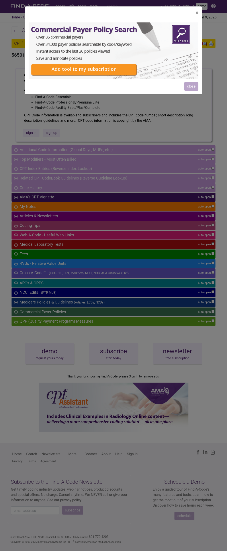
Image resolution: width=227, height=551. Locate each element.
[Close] (197, 12)
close (191, 86)
